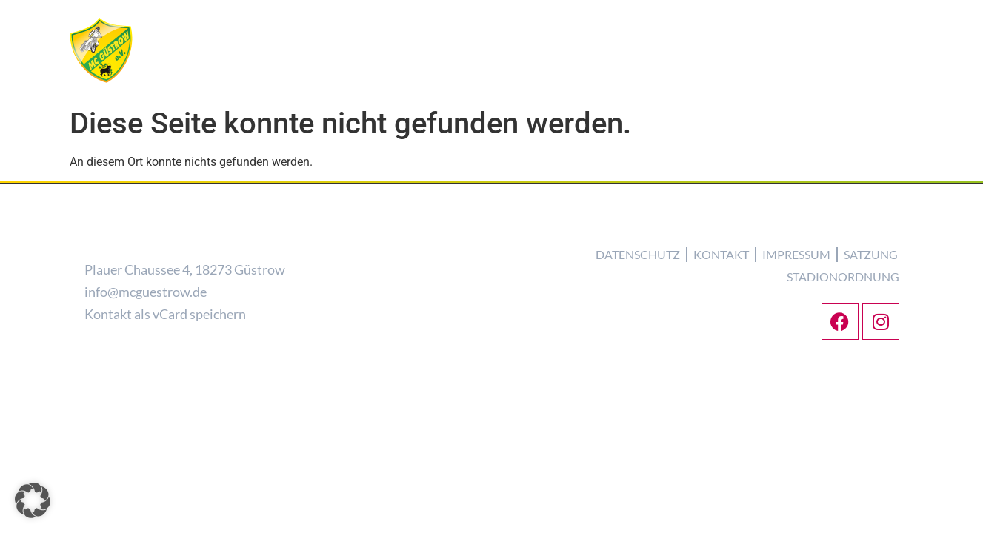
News (435, 77)
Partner (880, 77)
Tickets (673, 77)
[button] (32, 500)
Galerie (734, 77)
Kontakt (806, 77)
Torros (546, 77)
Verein (487, 77)
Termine (609, 77)
